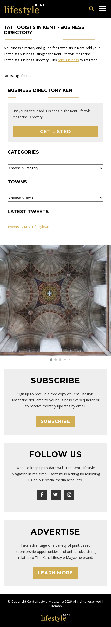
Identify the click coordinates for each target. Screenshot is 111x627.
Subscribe (55, 421)
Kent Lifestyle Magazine (45, 601)
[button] (51, 359)
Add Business (68, 60)
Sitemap (55, 606)
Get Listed (55, 131)
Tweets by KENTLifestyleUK (28, 226)
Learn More (55, 573)
